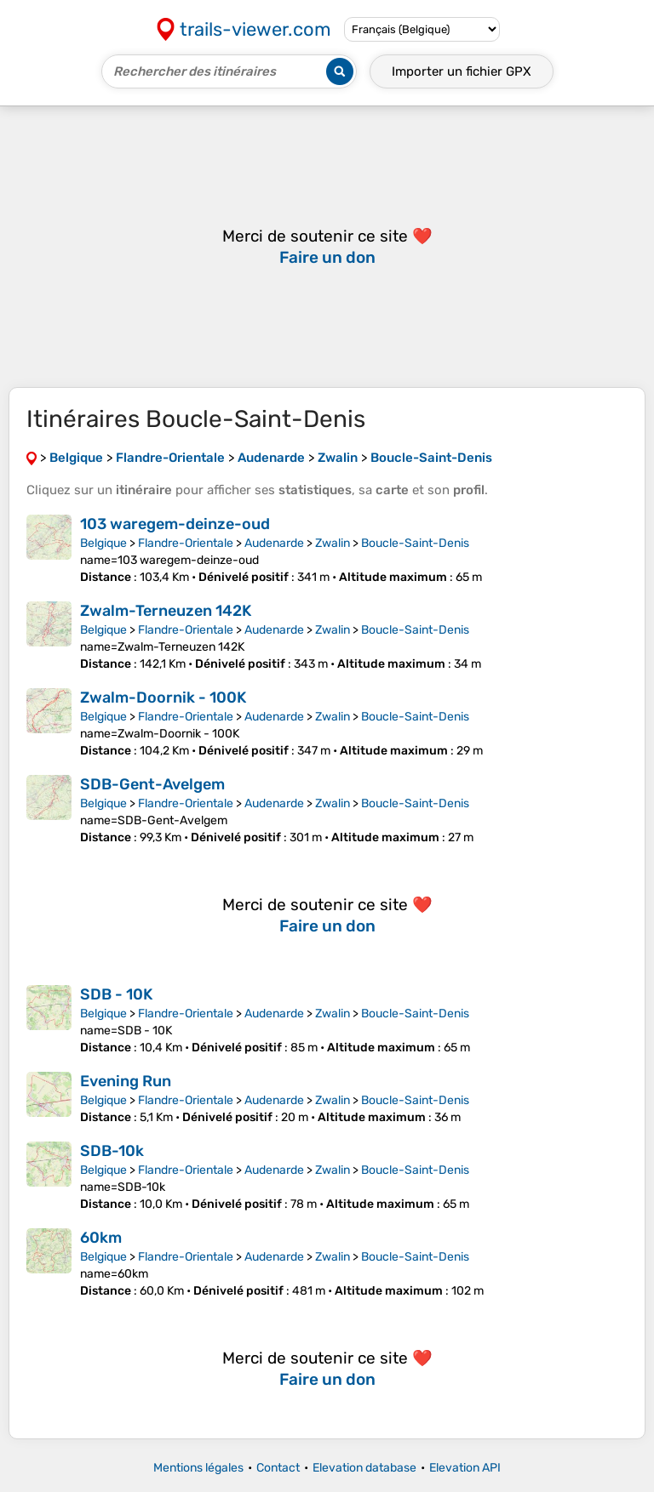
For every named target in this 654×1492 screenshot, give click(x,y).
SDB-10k (112, 1151)
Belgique (103, 543)
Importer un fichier (461, 71)
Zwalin (332, 543)
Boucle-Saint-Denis (415, 543)
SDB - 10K (116, 994)
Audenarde (274, 543)
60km (101, 1237)
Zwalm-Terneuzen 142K (165, 610)
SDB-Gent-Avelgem (152, 784)
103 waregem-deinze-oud (175, 524)
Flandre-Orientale (185, 543)
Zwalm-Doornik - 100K (163, 697)
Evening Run (125, 1081)
